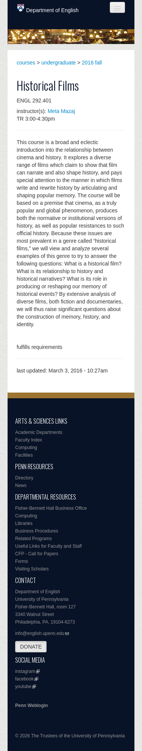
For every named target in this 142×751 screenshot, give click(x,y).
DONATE (31, 647)
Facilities (24, 455)
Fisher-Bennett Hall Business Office (51, 508)
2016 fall (92, 63)
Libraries (24, 523)
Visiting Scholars (32, 569)
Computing (26, 447)
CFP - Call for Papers (36, 553)
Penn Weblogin (31, 705)
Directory (24, 478)
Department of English (48, 8)
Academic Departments (38, 432)
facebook (24, 679)
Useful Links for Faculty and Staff (48, 546)
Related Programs (33, 538)
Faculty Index (28, 440)
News (21, 485)
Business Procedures (36, 531)
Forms (21, 561)
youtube (23, 686)
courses (26, 63)
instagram (25, 671)
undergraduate (58, 63)
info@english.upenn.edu (39, 633)
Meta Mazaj (61, 111)
